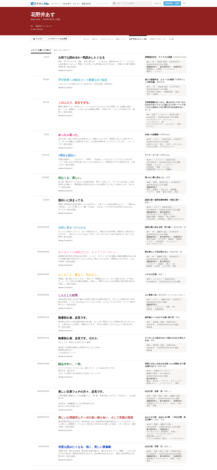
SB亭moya (165, 134)
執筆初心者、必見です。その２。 (79, 338)
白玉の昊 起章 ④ (153, 391)
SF (153, 62)
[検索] (114, 3)
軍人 (168, 264)
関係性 (161, 217)
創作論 (149, 327)
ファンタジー (171, 241)
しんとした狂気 (68, 295)
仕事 (179, 124)
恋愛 (155, 182)
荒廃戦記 (150, 69)
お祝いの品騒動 (151, 134)
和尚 (178, 317)
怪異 (168, 307)
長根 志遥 (162, 366)
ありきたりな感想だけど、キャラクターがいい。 (88, 252)
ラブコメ (158, 165)
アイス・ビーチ (151, 155)
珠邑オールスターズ (175, 219)
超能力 (161, 264)
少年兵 (157, 266)
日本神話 (161, 219)
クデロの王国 (151, 274)
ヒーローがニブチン (164, 434)
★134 (149, 139)
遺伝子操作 (151, 239)
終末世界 (160, 241)
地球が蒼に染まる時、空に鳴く (158, 227)
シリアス (150, 192)
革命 (148, 406)
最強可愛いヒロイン (155, 436)
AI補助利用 (168, 92)
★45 (148, 396)
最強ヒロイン (152, 383)
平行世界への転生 (154, 92)
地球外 (155, 94)
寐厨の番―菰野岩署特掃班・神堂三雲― (162, 200)
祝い (162, 144)
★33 (148, 322)
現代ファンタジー (159, 114)
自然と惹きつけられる (72, 227)
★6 (148, 62)
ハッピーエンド (166, 383)
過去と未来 (167, 192)
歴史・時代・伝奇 (160, 396)
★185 (149, 160)
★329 (149, 424)
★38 (148, 182)
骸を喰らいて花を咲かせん (156, 252)
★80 (148, 345)
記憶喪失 (150, 167)
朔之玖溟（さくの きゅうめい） (172, 295)
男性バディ (168, 214)
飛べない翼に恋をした (154, 177)
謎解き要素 (151, 217)
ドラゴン (150, 241)
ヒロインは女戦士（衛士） (157, 438)
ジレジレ (150, 434)
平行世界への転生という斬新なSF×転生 (82, 79)
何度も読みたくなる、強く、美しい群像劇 (84, 446)
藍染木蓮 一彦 (180, 227)
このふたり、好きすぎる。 (74, 102)
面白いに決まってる (70, 200)
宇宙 (148, 94)
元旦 (168, 144)
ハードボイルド (153, 122)
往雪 (168, 177)
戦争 (148, 190)
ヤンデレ (166, 167)
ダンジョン (168, 119)
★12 (148, 87)
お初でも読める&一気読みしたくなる (81, 57)
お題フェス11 (152, 144)
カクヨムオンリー (154, 119)
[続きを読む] (97, 64)
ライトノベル (176, 381)
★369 (149, 451)
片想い (173, 432)
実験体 (179, 239)
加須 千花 (159, 419)
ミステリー (158, 160)
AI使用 (159, 69)
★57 (148, 300)
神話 (154, 406)
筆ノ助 (148, 110)
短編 (158, 192)
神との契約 (170, 217)
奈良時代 (164, 432)
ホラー (156, 139)
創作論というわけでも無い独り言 (159, 317)
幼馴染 (149, 165)
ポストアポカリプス (155, 124)
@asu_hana (35, 19)
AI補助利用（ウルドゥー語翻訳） (160, 169)
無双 (177, 383)
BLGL (173, 403)
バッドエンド (169, 69)
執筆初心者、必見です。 (73, 317)
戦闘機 (173, 190)
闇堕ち (149, 71)
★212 (149, 371)
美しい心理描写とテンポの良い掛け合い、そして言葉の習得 (95, 417)
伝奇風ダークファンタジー (157, 403)
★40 (148, 279)
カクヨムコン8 (152, 432)
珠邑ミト (149, 202)
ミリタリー (151, 264)
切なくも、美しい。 (70, 177)
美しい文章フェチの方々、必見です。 (81, 391)
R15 (179, 403)
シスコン (158, 71)
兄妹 (177, 92)
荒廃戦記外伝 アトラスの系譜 (158, 57)
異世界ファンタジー (162, 371)
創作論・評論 (158, 322)
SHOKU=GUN (180, 57)
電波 (158, 167)
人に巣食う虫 (151, 295)
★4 (148, 232)
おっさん (150, 126)
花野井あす (43, 14)
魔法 (148, 381)
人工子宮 (161, 239)
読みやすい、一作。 (70, 364)
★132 (149, 207)
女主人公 (164, 190)
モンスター (169, 124)
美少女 (155, 381)
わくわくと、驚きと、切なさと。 (79, 274)
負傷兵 (155, 190)
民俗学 (149, 309)
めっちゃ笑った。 (69, 134)
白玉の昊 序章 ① (153, 446)
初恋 (176, 192)
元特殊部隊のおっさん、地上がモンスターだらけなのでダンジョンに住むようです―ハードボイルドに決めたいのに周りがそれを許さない (165, 104)
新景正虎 (161, 82)
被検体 (171, 239)
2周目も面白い (67, 155)
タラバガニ (177, 144)
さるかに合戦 (152, 146)
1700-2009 (151, 219)
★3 (148, 257)
